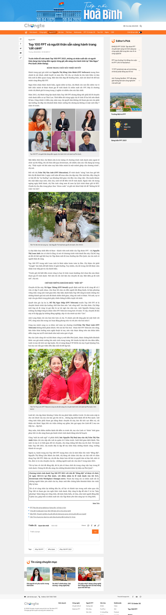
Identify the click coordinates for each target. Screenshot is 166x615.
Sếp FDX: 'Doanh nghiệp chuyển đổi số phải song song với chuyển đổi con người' (58, 514)
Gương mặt (89, 599)
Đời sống (88, 602)
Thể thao (73, 32)
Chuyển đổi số (76, 599)
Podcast (116, 605)
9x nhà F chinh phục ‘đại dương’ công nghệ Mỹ (61, 578)
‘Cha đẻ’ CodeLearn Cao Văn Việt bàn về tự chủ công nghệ (50, 511)
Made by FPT (76, 602)
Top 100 (107, 32)
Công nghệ (44, 32)
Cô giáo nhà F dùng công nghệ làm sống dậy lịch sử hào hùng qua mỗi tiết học (89, 579)
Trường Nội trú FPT (118, 114)
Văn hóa (64, 32)
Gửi (95, 531)
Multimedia (83, 32)
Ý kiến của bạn (64, 531)
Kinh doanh (33, 32)
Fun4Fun (102, 602)
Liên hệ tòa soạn (30, 590)
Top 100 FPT (132, 603)
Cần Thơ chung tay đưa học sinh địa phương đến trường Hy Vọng (52, 517)
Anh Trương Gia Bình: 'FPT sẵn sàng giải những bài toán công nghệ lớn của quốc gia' (126, 80)
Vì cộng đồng (104, 605)
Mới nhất (54, 526)
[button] (102, 568)
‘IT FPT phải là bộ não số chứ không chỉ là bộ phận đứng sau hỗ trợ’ (126, 70)
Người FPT (54, 32)
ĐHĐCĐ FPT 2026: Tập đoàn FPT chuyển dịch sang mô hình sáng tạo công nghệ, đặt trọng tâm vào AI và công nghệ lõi (126, 50)
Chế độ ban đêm (134, 32)
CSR (121, 32)
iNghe (115, 32)
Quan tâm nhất (43, 526)
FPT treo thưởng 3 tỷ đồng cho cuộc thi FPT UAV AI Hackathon (126, 61)
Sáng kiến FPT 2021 (119, 140)
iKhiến (102, 599)
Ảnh (115, 602)
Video (115, 599)
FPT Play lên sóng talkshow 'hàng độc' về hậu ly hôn (48, 508)
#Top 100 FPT (39, 542)
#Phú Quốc (51, 542)
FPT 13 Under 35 (95, 32)
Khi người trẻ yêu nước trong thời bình (38, 578)
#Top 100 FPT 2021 (66, 542)
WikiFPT (116, 608)
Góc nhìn (88, 605)
